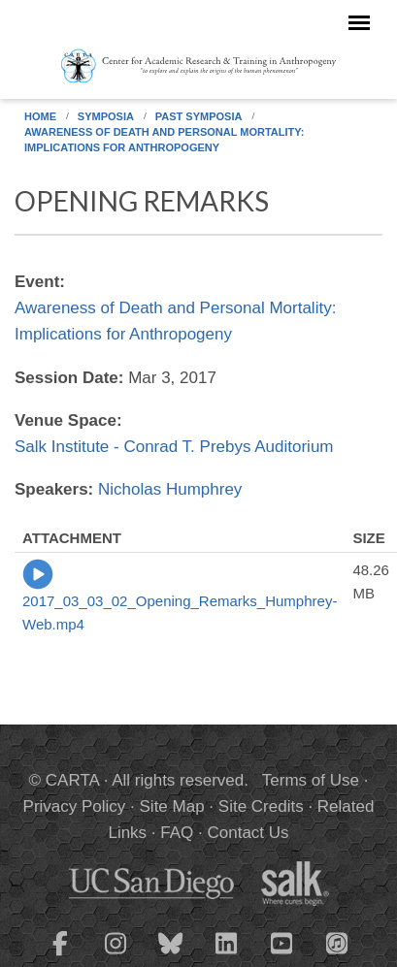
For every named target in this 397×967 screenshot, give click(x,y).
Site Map (172, 806)
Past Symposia (199, 116)
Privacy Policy (74, 806)
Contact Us (247, 832)
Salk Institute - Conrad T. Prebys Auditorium (174, 446)
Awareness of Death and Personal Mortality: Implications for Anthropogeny (164, 139)
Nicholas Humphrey (170, 489)
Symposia (106, 116)
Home (40, 116)
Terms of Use (310, 780)
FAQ (176, 832)
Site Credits (261, 806)
